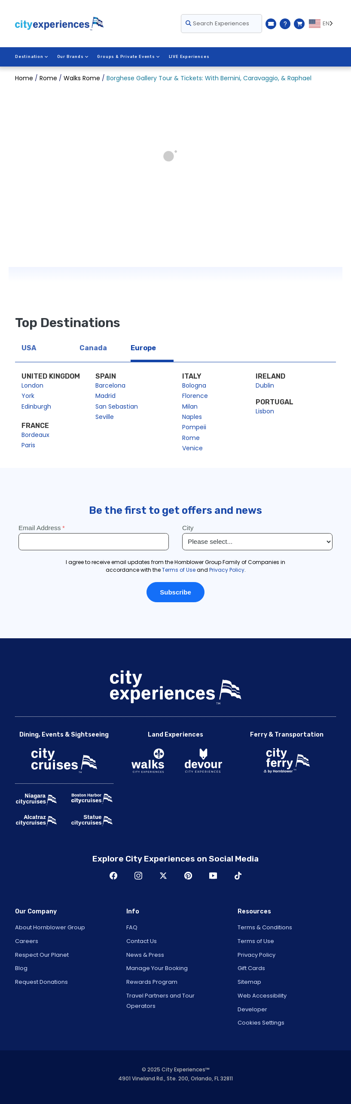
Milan (190, 406)
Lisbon (265, 411)
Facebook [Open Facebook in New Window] (113, 876)
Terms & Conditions (265, 927)
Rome (191, 438)
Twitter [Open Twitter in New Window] (163, 876)
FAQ (131, 927)
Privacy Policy (256, 955)
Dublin (265, 385)
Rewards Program (151, 982)
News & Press (145, 955)
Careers (26, 941)
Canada (93, 348)
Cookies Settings (261, 1023)
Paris (28, 445)
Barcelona (110, 385)
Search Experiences (217, 23)
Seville (104, 416)
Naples (192, 416)
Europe (143, 348)
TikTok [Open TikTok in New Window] (238, 876)
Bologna (194, 385)
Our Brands (73, 57)
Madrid (105, 395)
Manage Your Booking (157, 968)
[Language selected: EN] (322, 23)
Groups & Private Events (128, 57)
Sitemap (249, 982)
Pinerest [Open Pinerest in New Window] (188, 876)
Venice (192, 448)
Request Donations (41, 982)
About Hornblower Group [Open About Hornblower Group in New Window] (50, 927)
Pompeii (194, 427)
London (32, 385)
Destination (32, 57)
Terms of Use (256, 941)
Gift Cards (251, 968)
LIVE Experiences (189, 57)
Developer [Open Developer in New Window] (252, 1009)
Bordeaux (35, 435)
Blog (21, 968)
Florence (195, 395)
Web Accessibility (262, 996)
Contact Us (141, 941)
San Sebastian (116, 406)
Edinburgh (36, 406)
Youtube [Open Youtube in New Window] (213, 876)
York (27, 395)
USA (28, 348)
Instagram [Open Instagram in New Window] (138, 876)
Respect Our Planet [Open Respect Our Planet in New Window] (42, 955)
